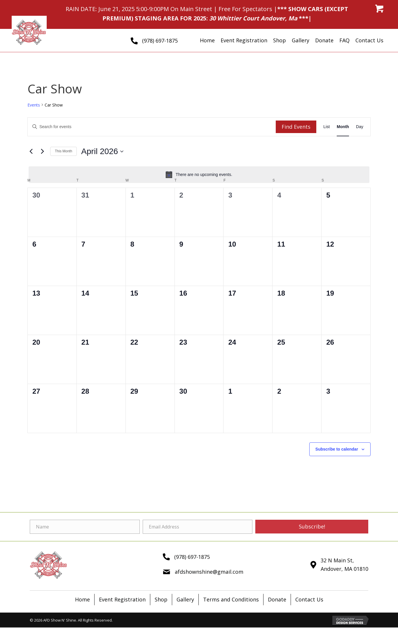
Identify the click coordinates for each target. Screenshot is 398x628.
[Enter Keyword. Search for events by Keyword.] (152, 127)
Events (33, 105)
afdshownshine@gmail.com (209, 571)
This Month (63, 151)
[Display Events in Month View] (343, 127)
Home (82, 599)
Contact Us (309, 599)
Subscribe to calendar (336, 449)
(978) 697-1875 (160, 40)
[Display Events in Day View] (359, 127)
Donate (277, 599)
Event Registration (122, 599)
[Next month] (42, 151)
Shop (161, 599)
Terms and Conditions (231, 599)
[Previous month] (30, 151)
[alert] (199, 174)
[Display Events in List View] (326, 127)
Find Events (296, 126)
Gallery (185, 599)
